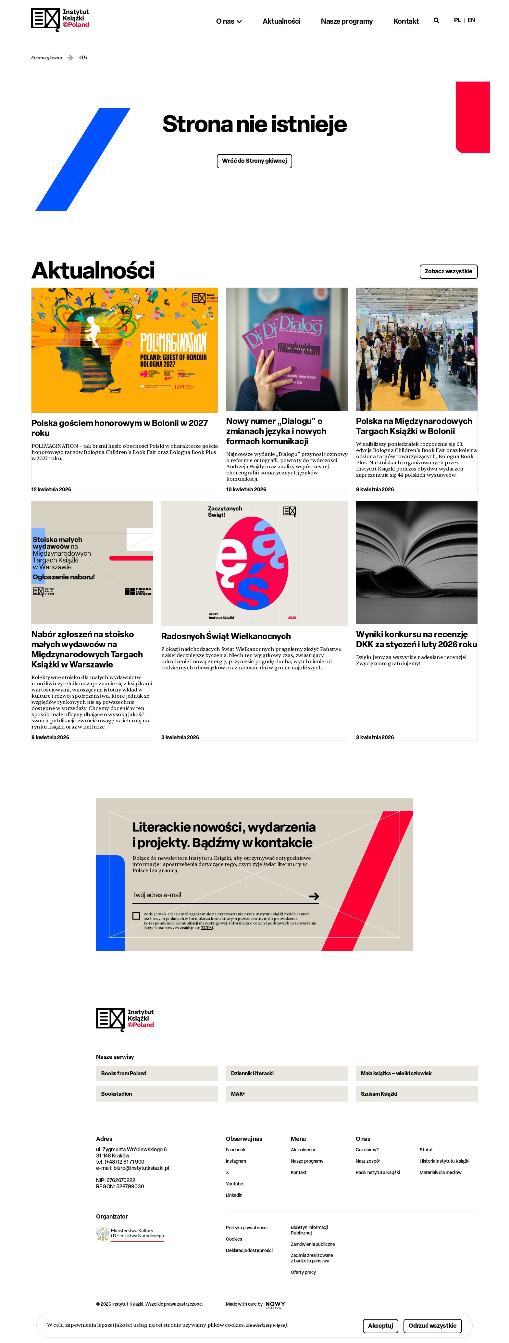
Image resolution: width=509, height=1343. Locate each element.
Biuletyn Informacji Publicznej (312, 1252)
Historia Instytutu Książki (448, 1182)
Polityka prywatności (250, 1249)
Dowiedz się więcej (269, 1325)
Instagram (238, 1182)
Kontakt (300, 1194)
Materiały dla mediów (444, 1194)
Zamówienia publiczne (316, 1266)
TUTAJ (207, 934)
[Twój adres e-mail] (216, 900)
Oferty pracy (305, 1295)
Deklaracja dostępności (253, 1272)
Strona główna (49, 58)
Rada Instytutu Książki (381, 1194)
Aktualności (304, 1171)
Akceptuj (360, 1324)
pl (457, 20)
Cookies (235, 1260)
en (471, 20)
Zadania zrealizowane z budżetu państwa (316, 1281)
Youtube (235, 1205)
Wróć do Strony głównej (254, 160)
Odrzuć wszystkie (425, 1324)
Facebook (237, 1171)
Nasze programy (310, 1182)
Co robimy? (369, 1171)
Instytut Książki (60, 20)
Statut (427, 1171)
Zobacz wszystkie (441, 269)
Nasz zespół (369, 1182)
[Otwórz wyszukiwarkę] (436, 20)
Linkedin (235, 1216)
